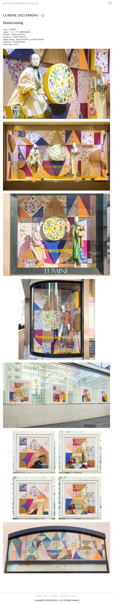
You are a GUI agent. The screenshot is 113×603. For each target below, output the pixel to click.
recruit (54, 596)
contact (73, 596)
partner (64, 596)
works (38, 596)
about (46, 596)
